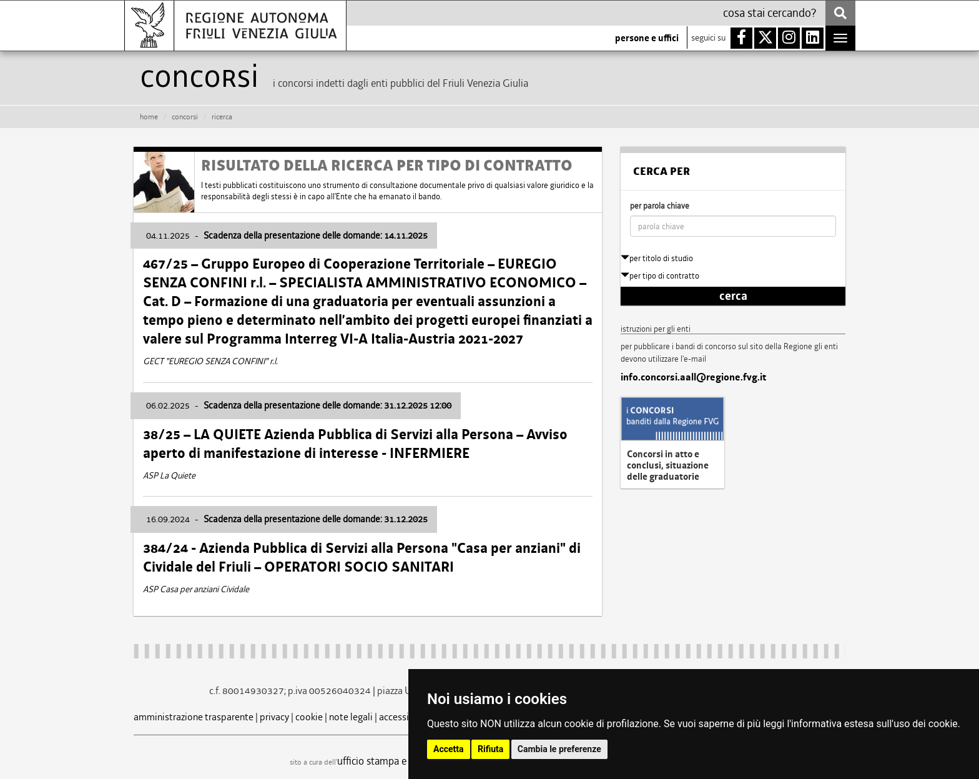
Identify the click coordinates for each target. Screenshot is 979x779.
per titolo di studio (657, 258)
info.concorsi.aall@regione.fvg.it (693, 377)
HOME (149, 117)
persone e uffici (647, 38)
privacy (274, 716)
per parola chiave (659, 206)
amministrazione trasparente (193, 716)
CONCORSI (185, 117)
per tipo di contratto (660, 275)
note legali (351, 716)
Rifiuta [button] (490, 749)
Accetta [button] (448, 749)
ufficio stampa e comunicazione (405, 761)
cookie (309, 716)
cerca (733, 296)
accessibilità (405, 716)
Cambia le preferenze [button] (559, 749)
